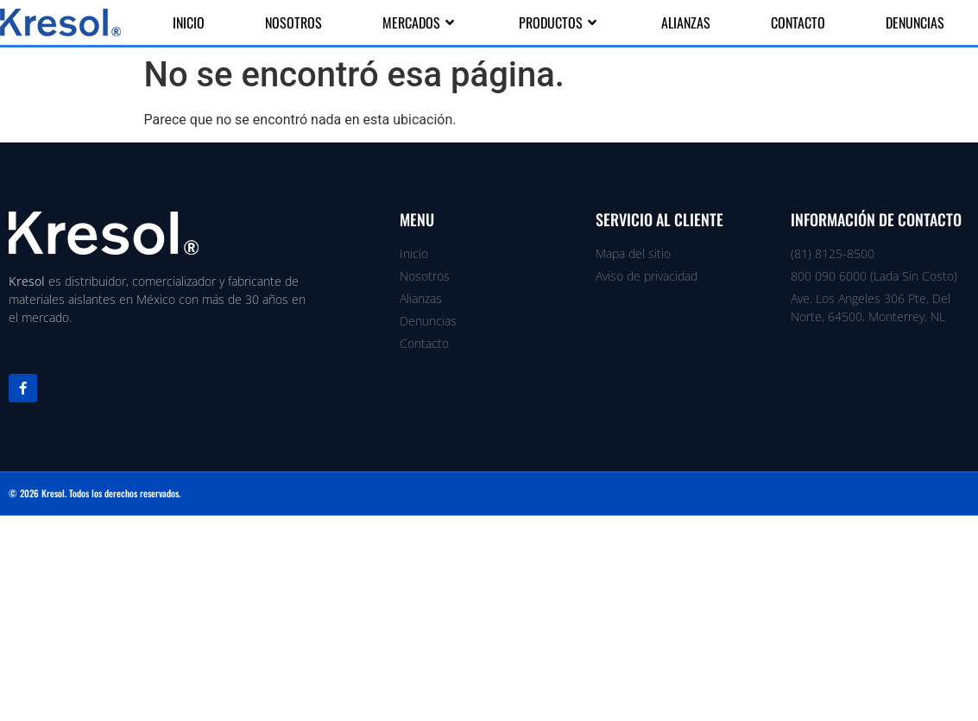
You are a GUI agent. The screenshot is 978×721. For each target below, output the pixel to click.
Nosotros (293, 22)
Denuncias (915, 22)
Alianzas (685, 22)
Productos (560, 22)
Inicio (189, 22)
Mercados (420, 22)
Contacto (798, 22)
